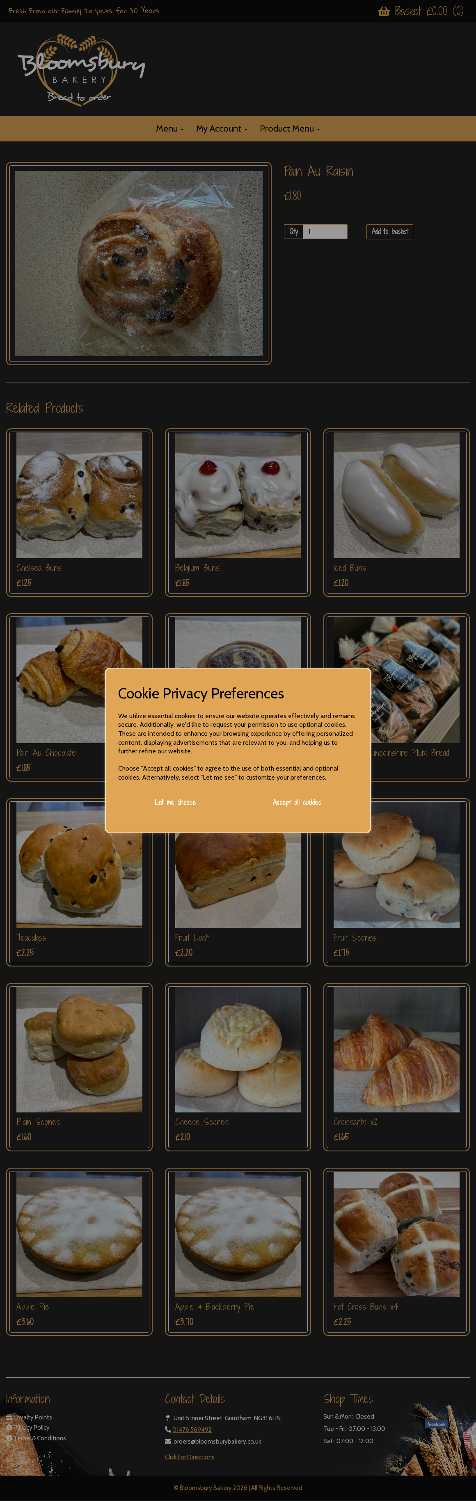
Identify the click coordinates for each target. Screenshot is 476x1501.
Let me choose (175, 802)
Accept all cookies (297, 802)
